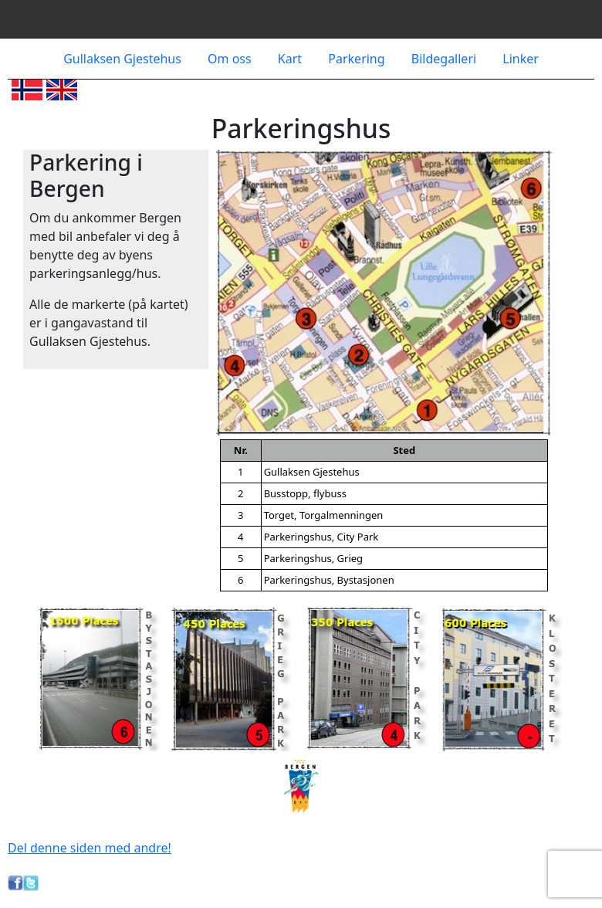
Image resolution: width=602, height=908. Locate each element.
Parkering (357, 58)
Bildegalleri (445, 58)
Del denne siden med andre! (89, 847)
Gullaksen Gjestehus (123, 58)
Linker (520, 58)
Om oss (231, 58)
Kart (291, 58)
